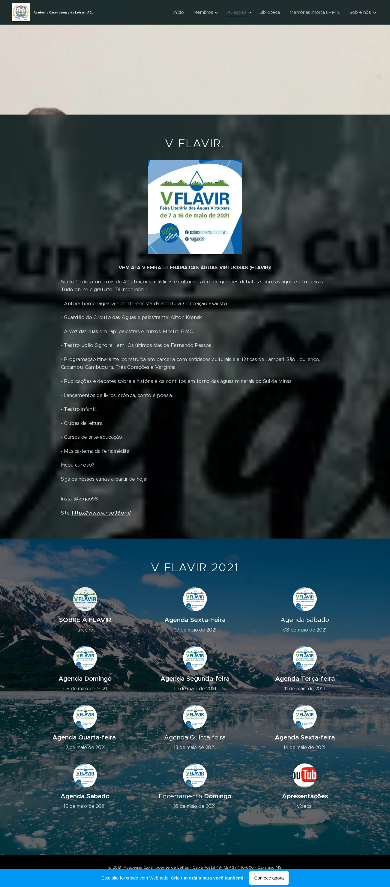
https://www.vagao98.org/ (101, 513)
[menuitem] (175, 12)
